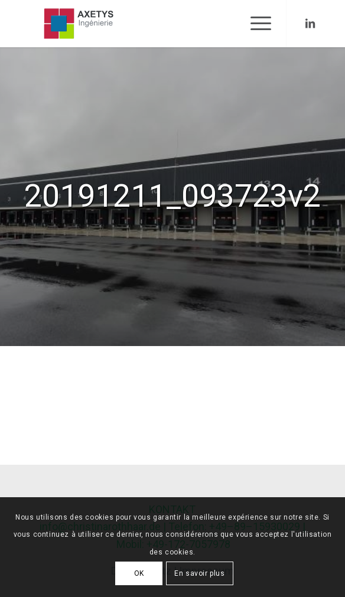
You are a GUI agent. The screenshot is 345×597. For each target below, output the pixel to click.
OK (139, 573)
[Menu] (255, 23)
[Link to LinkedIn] (310, 23)
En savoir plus (199, 573)
